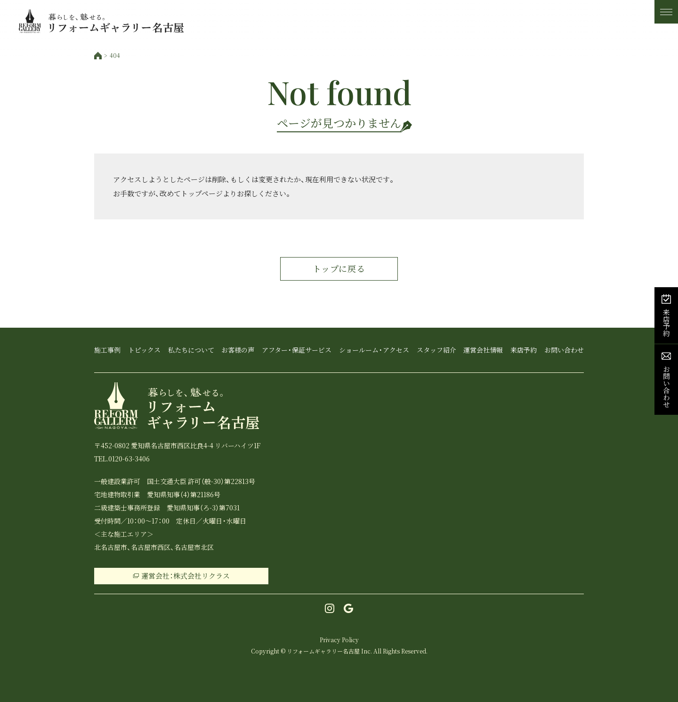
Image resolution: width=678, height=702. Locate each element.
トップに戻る (339, 268)
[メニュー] (666, 12)
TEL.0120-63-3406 (122, 458)
